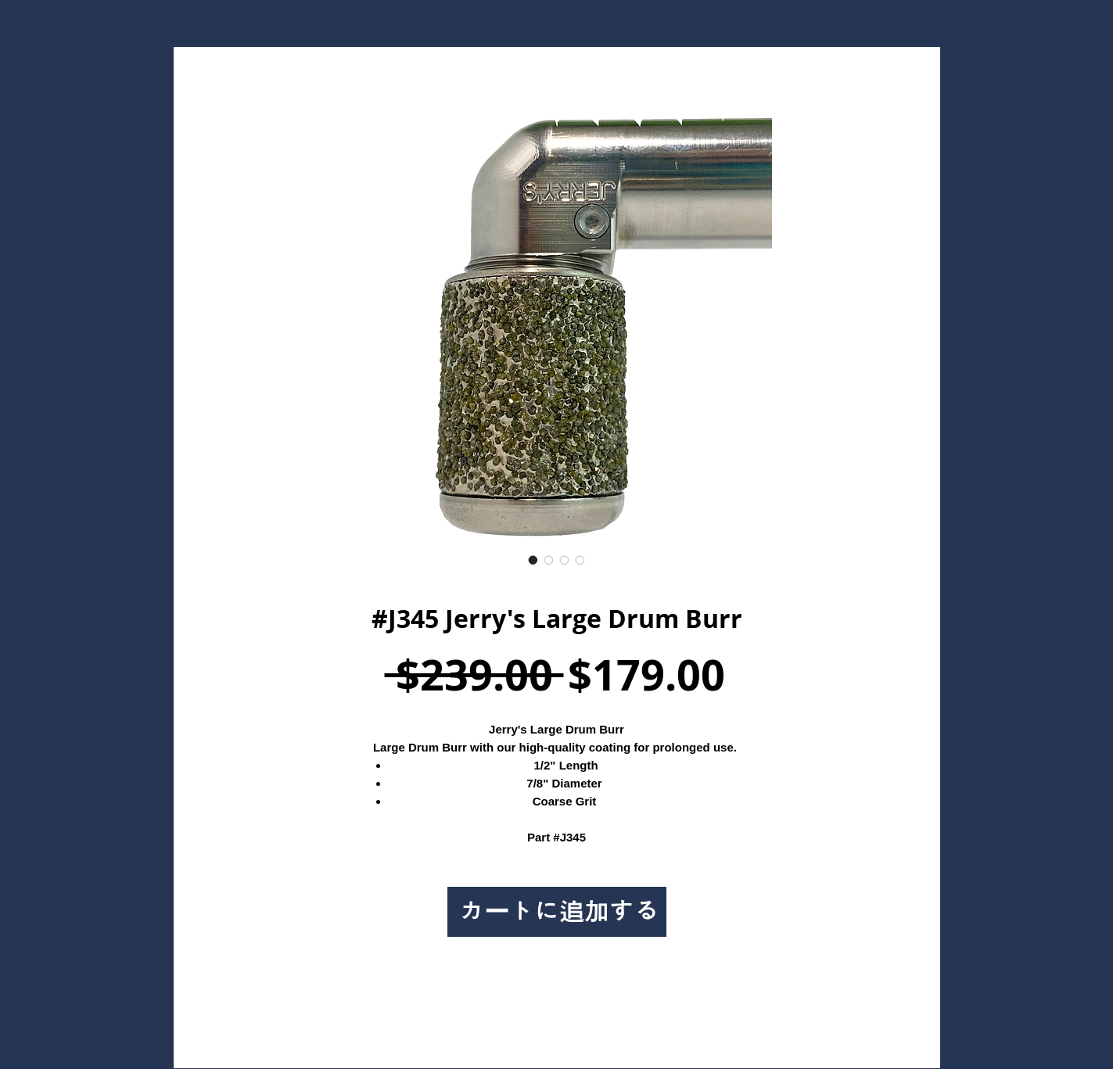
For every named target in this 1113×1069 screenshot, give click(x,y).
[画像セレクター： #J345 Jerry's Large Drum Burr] (533, 560)
